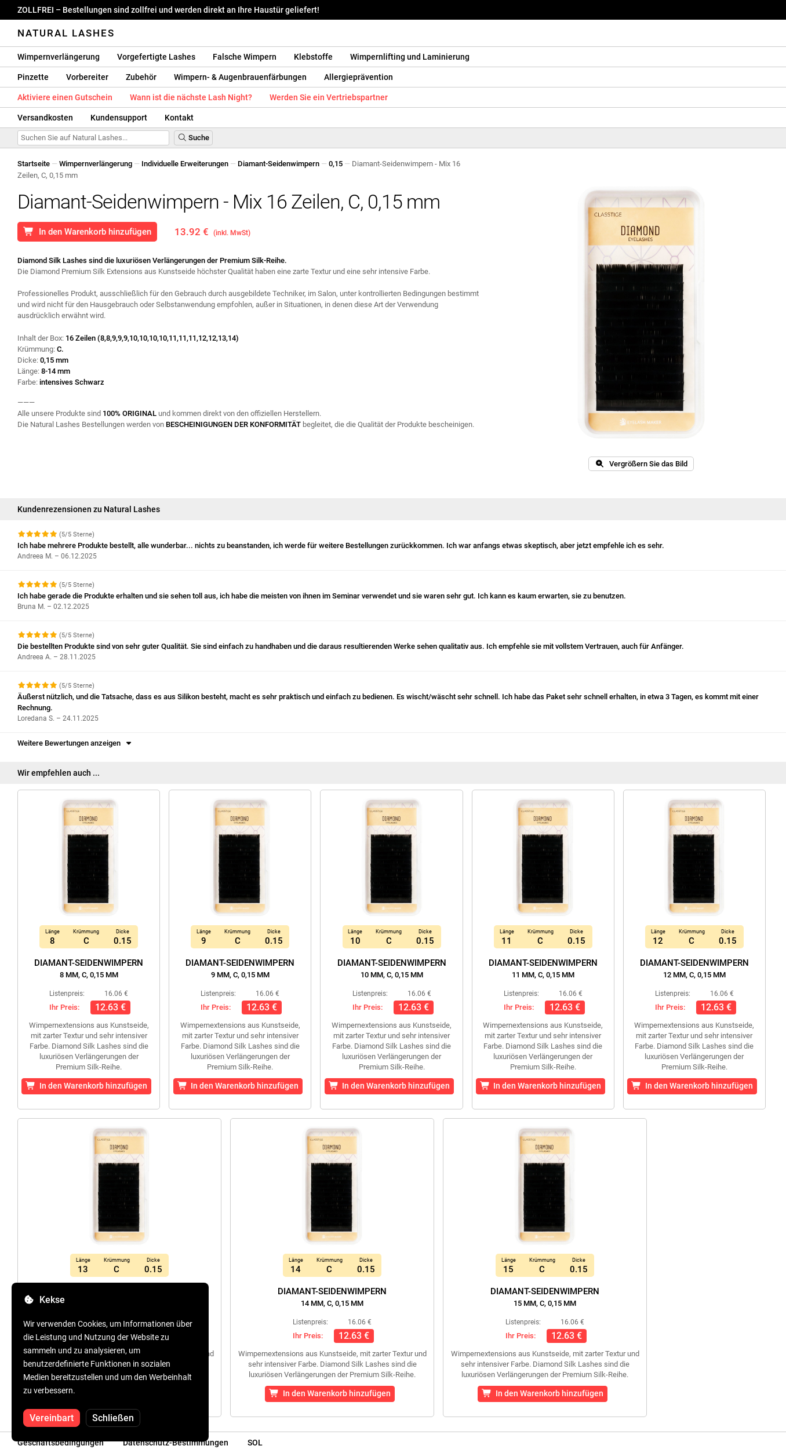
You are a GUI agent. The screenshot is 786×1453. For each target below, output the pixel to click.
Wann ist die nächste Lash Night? (191, 97)
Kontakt (179, 117)
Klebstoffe (313, 56)
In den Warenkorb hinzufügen (87, 232)
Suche (193, 137)
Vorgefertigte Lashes (156, 56)
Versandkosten (45, 117)
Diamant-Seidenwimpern (278, 163)
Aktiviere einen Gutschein (64, 97)
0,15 (336, 163)
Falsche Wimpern (244, 56)
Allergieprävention (358, 77)
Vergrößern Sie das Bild (641, 463)
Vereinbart (52, 1417)
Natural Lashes (66, 33)
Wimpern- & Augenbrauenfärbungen (240, 77)
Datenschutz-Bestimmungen (175, 1442)
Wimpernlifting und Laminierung (410, 56)
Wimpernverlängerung (58, 56)
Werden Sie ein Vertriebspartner (329, 97)
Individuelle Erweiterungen (184, 163)
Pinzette (33, 77)
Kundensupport (118, 117)
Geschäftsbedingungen (60, 1442)
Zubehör (141, 77)
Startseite (33, 163)
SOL (255, 1442)
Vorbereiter (87, 77)
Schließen (113, 1417)
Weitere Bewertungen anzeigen (75, 743)
